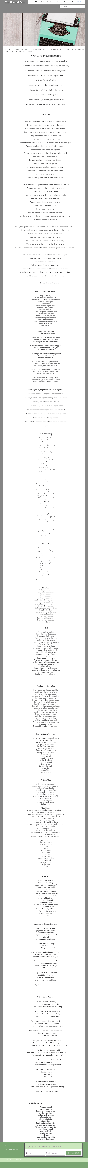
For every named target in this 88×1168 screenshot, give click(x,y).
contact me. (9, 51)
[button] (58, 2)
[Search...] (72, 6)
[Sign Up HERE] (73, 1153)
